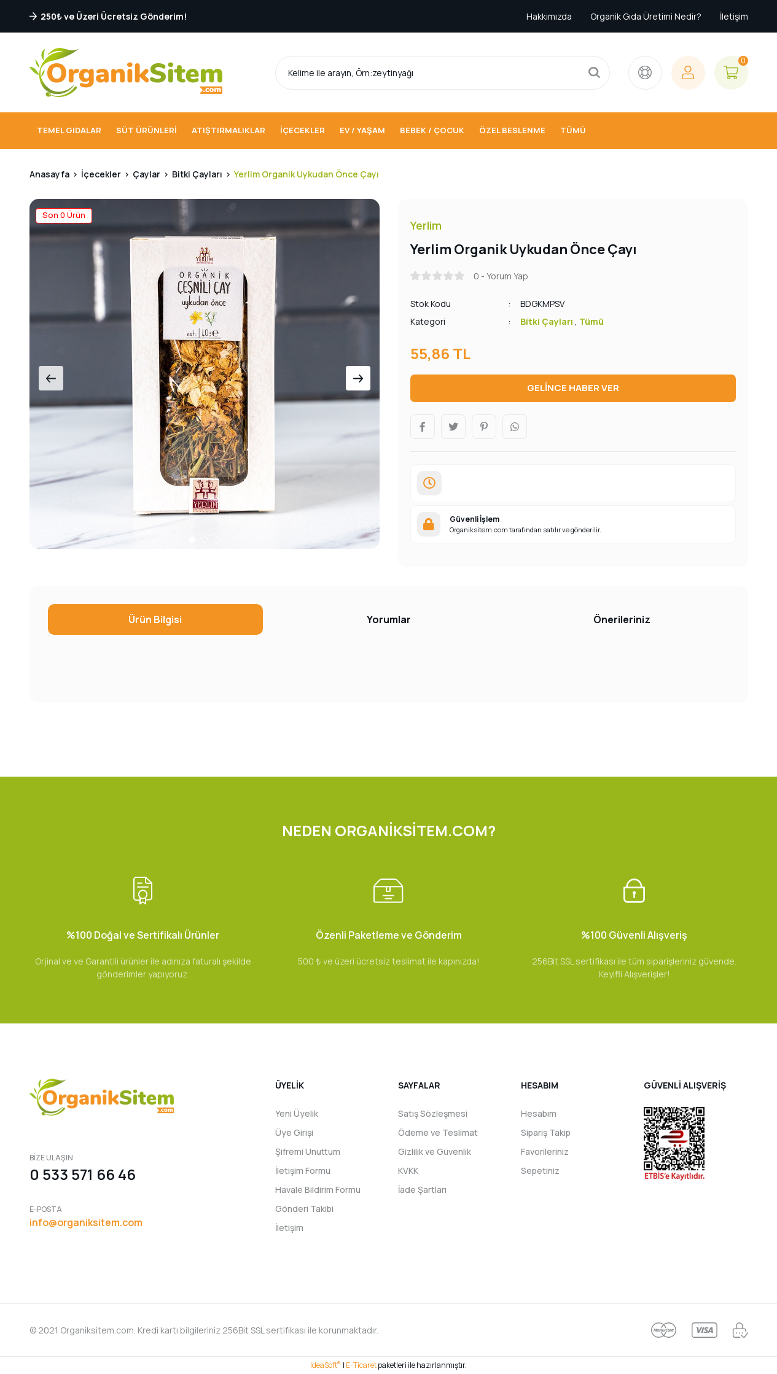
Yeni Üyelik (296, 1113)
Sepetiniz (540, 1170)
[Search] (442, 73)
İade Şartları (422, 1189)
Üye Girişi (294, 1132)
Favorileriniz (545, 1151)
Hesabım (538, 1113)
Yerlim (426, 225)
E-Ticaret (361, 1365)
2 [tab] (204, 540)
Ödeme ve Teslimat (438, 1132)
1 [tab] (192, 540)
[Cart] (731, 73)
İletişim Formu (302, 1170)
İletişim (734, 16)
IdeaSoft (325, 1365)
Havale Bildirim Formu (318, 1189)
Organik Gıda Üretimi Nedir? (645, 16)
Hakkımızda (549, 16)
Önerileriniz (621, 619)
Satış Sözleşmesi (432, 1113)
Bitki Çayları (546, 321)
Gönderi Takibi (304, 1208)
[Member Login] (688, 73)
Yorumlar (389, 619)
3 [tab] (217, 540)
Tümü (591, 321)
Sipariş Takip (546, 1132)
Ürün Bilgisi (155, 619)
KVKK (408, 1170)
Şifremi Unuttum (307, 1151)
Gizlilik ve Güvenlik (434, 1151)
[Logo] (125, 72)
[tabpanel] (204, 374)
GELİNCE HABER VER (573, 387)
